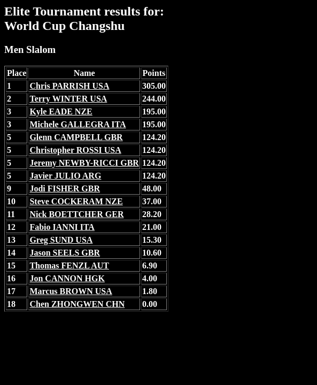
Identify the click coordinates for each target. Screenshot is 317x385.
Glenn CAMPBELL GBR (75, 137)
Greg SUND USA (60, 239)
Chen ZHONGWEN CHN (77, 304)
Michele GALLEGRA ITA (77, 124)
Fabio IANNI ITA (62, 227)
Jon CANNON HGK (66, 278)
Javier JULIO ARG (65, 175)
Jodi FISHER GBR (64, 188)
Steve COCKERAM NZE (75, 201)
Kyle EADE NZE (60, 111)
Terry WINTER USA (68, 98)
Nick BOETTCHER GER (76, 214)
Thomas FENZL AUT (69, 265)
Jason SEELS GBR (64, 252)
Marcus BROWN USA (70, 291)
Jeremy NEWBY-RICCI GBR (83, 162)
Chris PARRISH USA (69, 85)
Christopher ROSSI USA (75, 150)
